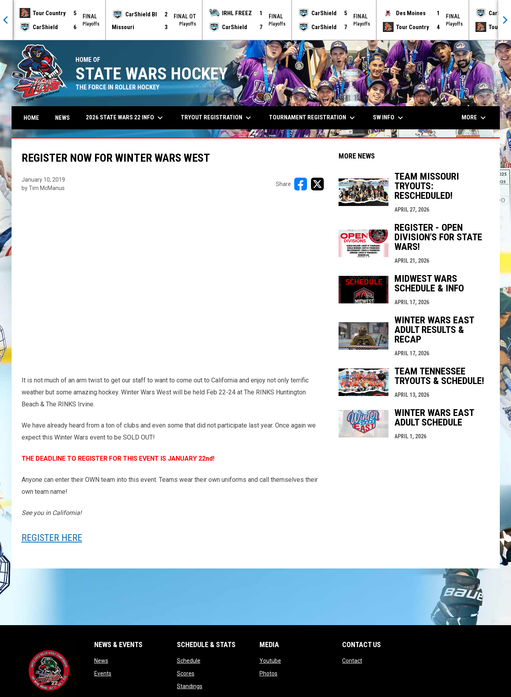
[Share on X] (317, 184)
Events (102, 673)
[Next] (504, 20)
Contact (352, 660)
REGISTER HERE (52, 537)
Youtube (270, 660)
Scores (185, 673)
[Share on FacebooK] (300, 184)
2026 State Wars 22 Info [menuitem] (125, 118)
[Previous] (6, 20)
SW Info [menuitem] (389, 118)
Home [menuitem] (31, 117)
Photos (268, 673)
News (101, 660)
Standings (189, 686)
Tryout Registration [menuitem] (217, 118)
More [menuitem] (474, 118)
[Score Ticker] (255, 20)
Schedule (188, 660)
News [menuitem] (62, 117)
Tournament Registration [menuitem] (313, 118)
